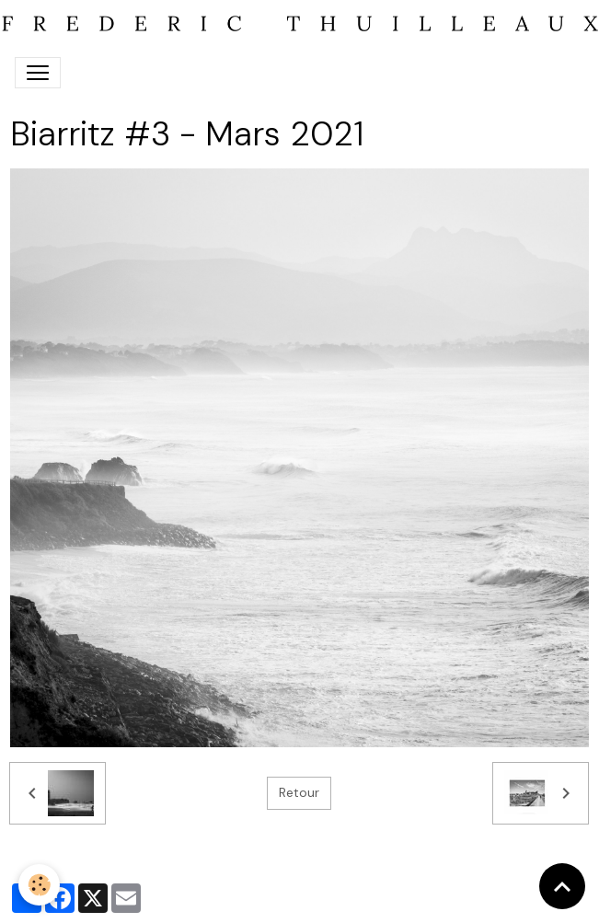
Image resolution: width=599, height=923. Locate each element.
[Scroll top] (562, 886)
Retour (299, 792)
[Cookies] (39, 885)
